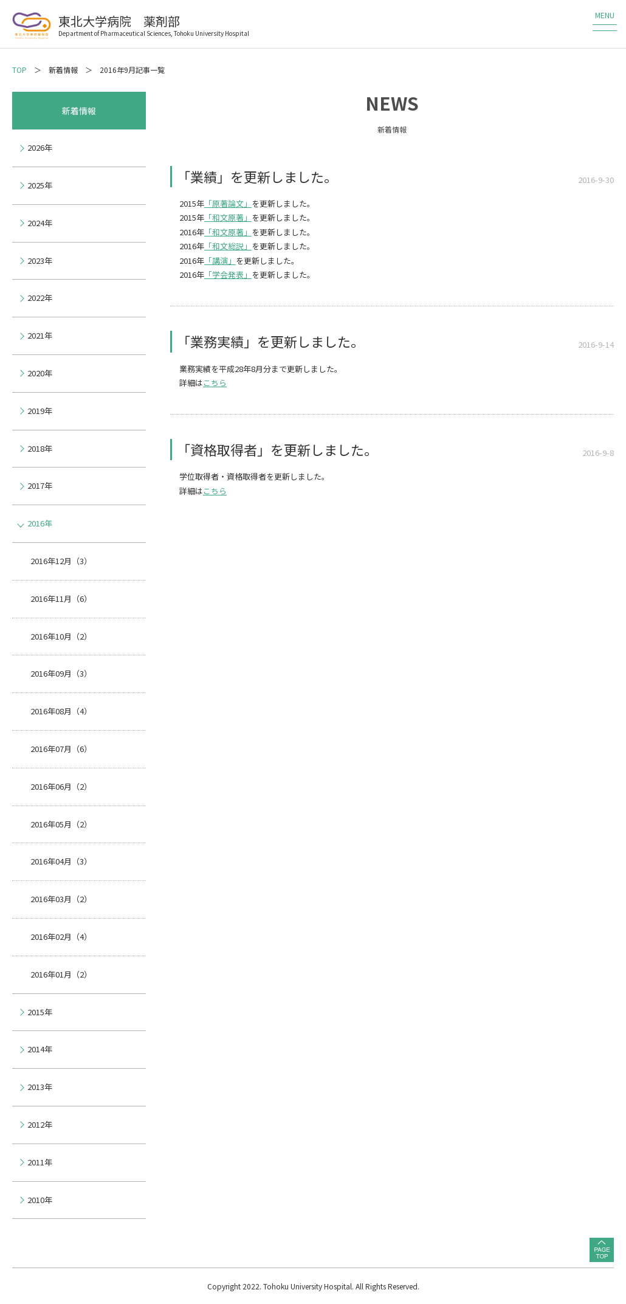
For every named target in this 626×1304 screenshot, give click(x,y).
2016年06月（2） (61, 786)
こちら (215, 382)
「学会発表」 (228, 274)
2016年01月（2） (61, 974)
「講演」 (220, 260)
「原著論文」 (228, 203)
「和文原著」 (228, 217)
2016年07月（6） (61, 748)
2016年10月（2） (61, 636)
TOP (19, 69)
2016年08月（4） (61, 711)
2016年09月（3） (61, 673)
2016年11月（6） (61, 598)
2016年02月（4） (61, 936)
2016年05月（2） (61, 824)
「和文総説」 (228, 246)
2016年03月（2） (61, 899)
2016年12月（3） (61, 561)
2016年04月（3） (61, 861)
